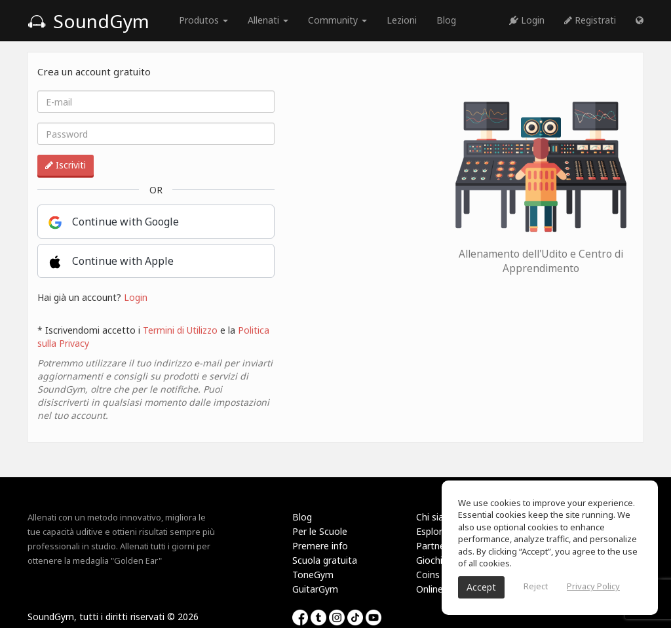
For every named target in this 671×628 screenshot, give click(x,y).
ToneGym (313, 574)
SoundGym (88, 21)
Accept (481, 587)
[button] (639, 20)
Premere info (320, 546)
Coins (428, 574)
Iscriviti (65, 165)
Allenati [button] (268, 20)
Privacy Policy (593, 586)
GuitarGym (315, 589)
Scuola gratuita (324, 560)
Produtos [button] (203, 20)
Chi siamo (437, 517)
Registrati (590, 20)
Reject (536, 586)
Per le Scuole (319, 531)
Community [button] (337, 20)
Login (527, 20)
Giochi (429, 560)
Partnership (440, 546)
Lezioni (402, 20)
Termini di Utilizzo (180, 330)
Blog (446, 20)
